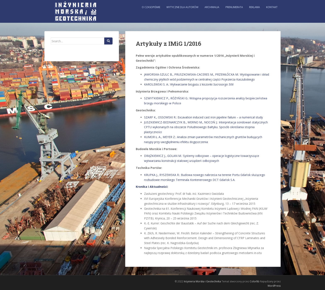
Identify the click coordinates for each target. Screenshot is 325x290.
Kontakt (272, 7)
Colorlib (254, 281)
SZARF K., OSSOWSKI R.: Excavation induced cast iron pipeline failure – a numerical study (203, 117)
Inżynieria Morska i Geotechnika (202, 281)
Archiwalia (212, 7)
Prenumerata (234, 7)
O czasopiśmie (151, 7)
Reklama (254, 7)
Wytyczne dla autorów (182, 7)
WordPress (274, 286)
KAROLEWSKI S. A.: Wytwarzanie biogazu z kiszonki (189, 84)
